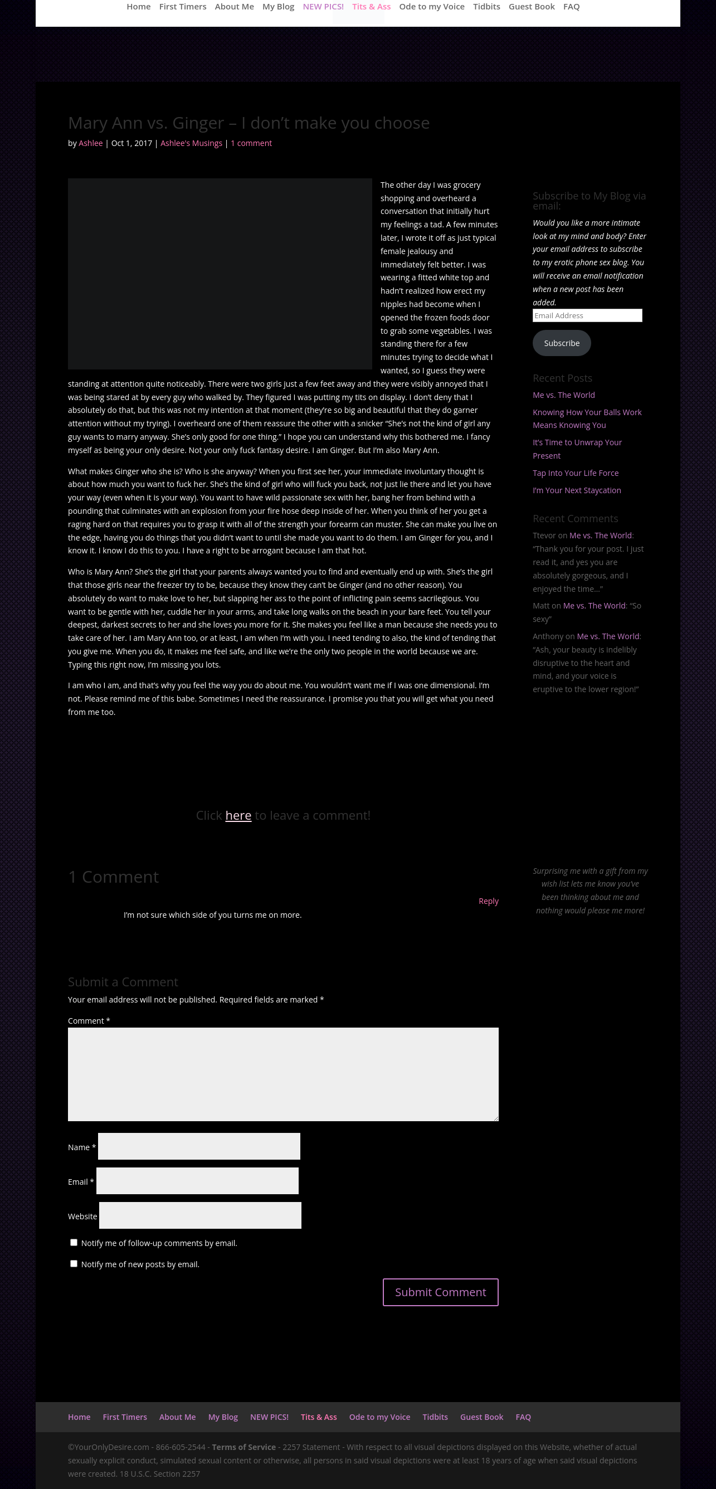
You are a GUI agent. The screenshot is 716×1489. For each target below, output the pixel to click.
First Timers (183, 7)
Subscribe (562, 343)
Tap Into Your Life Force (575, 473)
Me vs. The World (564, 395)
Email (81, 1181)
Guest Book (532, 7)
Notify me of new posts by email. (140, 1264)
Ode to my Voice (432, 7)
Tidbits (486, 7)
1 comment (251, 143)
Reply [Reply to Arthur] (489, 901)
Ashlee (91, 143)
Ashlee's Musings (191, 143)
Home (138, 7)
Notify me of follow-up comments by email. (159, 1243)
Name (82, 1147)
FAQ (571, 7)
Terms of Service (244, 1447)
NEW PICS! (323, 7)
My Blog (278, 7)
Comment (89, 1020)
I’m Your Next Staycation (577, 490)
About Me (234, 7)
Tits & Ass (371, 7)
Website (82, 1216)
